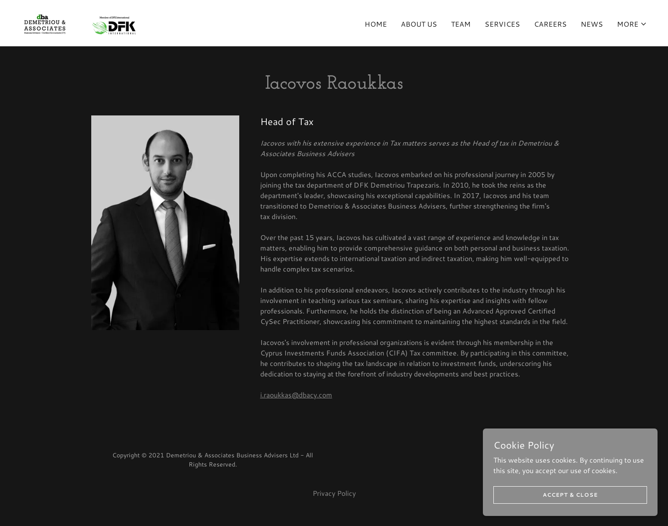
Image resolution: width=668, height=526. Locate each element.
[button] (632, 24)
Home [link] (376, 24)
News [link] (592, 24)
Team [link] (461, 24)
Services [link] (502, 24)
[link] (78, 22)
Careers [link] (550, 24)
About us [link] (419, 24)
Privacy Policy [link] (334, 493)
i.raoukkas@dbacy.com (296, 395)
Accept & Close (570, 501)
